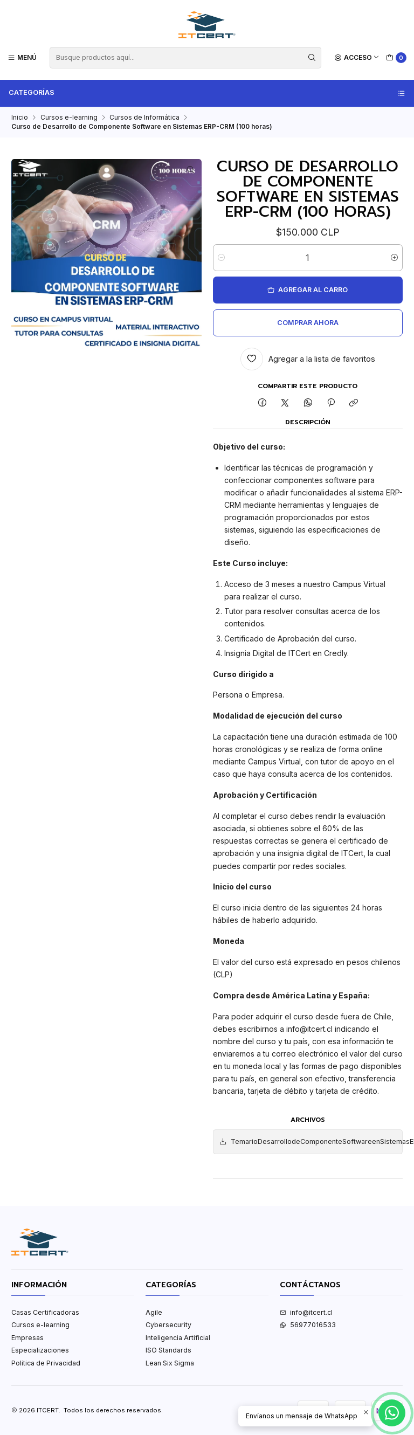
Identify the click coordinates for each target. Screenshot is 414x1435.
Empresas (27, 1338)
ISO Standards (168, 1350)
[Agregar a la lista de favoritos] (308, 359)
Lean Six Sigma (170, 1363)
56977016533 (308, 1325)
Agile (154, 1312)
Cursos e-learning (69, 117)
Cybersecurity (168, 1325)
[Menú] (22, 57)
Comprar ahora (308, 323)
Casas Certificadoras (45, 1312)
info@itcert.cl (306, 1312)
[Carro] (396, 58)
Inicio (19, 117)
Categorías (207, 92)
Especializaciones (40, 1350)
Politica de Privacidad (45, 1363)
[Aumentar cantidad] (394, 258)
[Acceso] (357, 57)
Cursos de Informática (144, 117)
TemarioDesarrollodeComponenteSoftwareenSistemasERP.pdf (310, 1141)
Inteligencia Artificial (178, 1338)
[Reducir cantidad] (221, 258)
